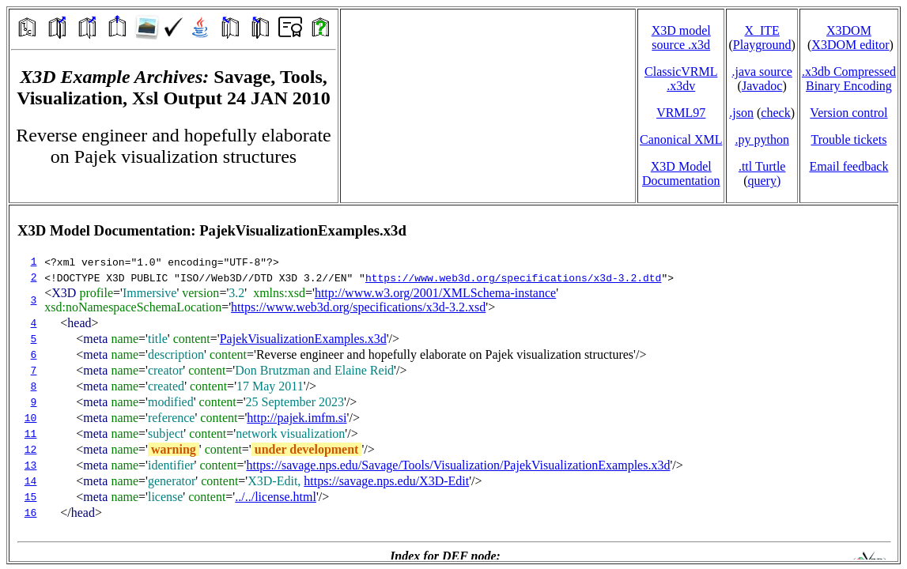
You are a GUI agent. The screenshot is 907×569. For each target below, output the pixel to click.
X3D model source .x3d (681, 37)
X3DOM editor (850, 44)
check (775, 112)
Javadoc (762, 85)
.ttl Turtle (762, 166)
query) (763, 180)
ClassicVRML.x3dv (680, 78)
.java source (761, 71)
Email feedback (848, 166)
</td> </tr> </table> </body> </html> (453, 383)
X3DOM (848, 30)
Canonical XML (681, 139)
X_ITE (761, 30)
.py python (761, 139)
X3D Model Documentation (681, 173)
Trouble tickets (849, 139)
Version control (848, 112)
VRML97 (680, 112)
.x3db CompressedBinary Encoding (849, 78)
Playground (762, 44)
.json (741, 112)
